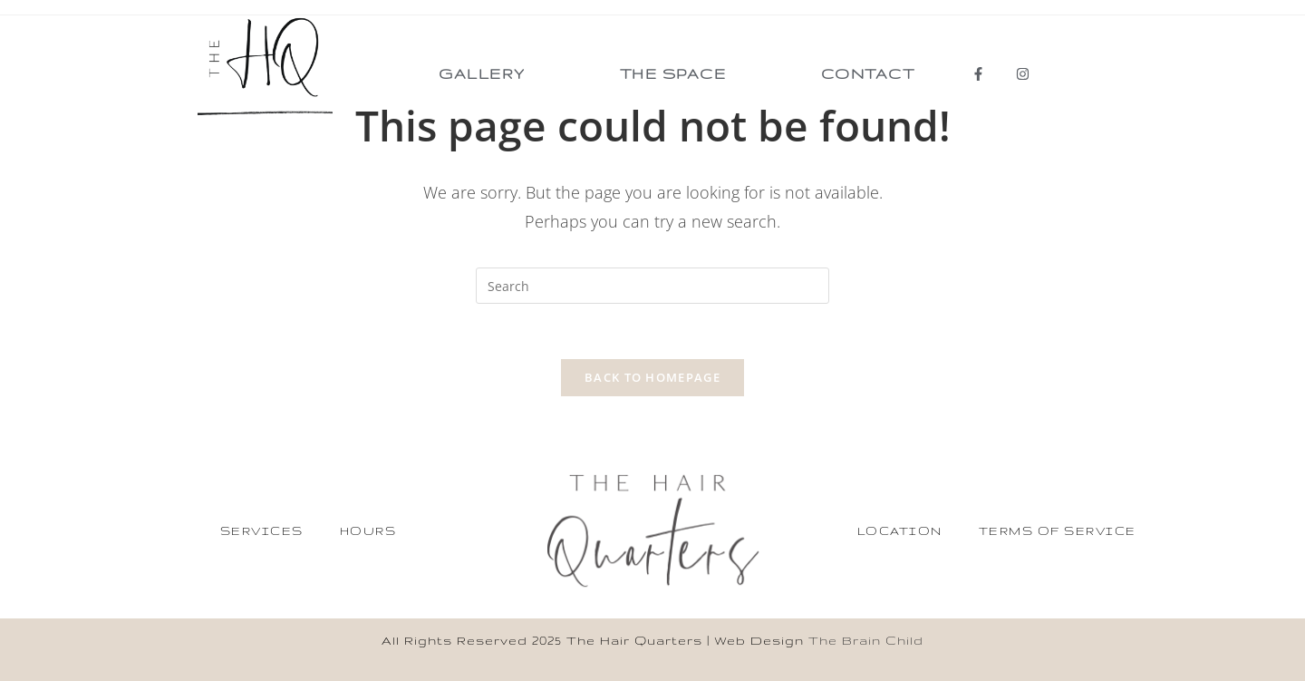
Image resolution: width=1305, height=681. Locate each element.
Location (899, 530)
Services (262, 530)
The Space (673, 73)
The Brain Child (865, 640)
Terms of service (1057, 530)
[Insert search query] (652, 286)
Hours (368, 530)
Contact (868, 73)
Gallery (482, 73)
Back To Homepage (652, 377)
